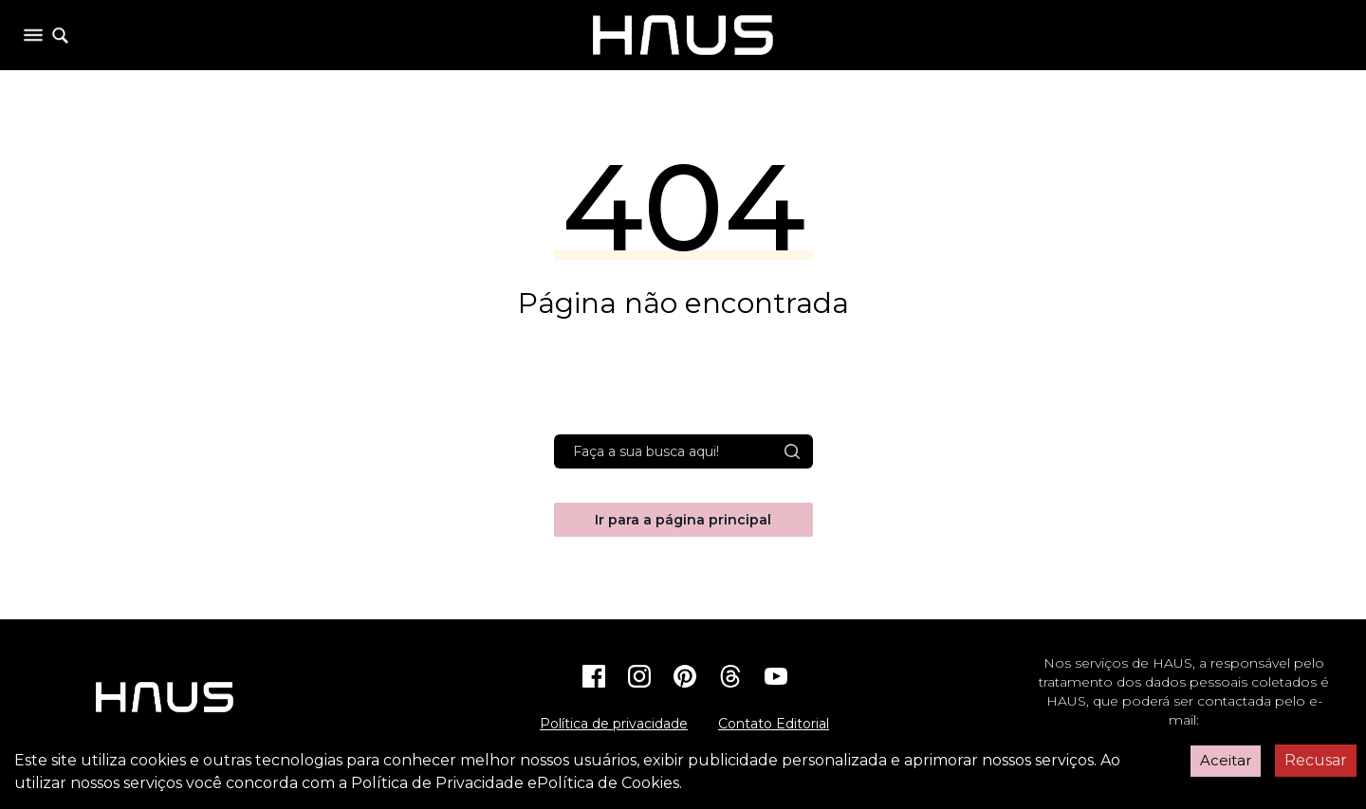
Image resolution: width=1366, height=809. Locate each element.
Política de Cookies (608, 783)
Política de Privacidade (437, 783)
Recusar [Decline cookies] (1315, 760)
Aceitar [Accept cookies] (1225, 760)
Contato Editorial (773, 723)
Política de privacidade (614, 723)
